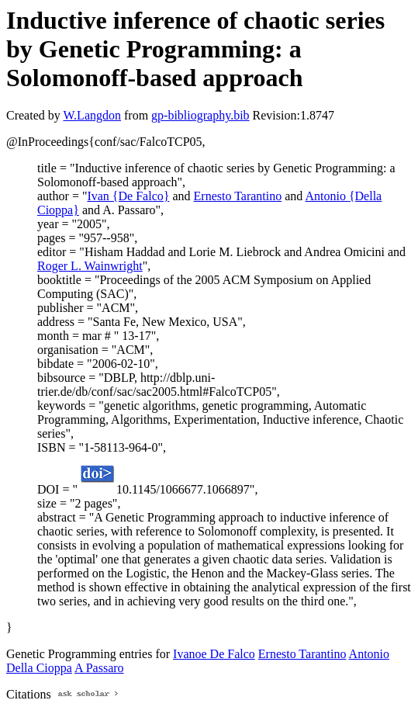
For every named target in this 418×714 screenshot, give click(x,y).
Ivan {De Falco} (128, 196)
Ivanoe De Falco (214, 653)
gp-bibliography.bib (200, 115)
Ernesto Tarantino (238, 196)
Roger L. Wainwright (90, 265)
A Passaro (99, 667)
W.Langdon (92, 115)
